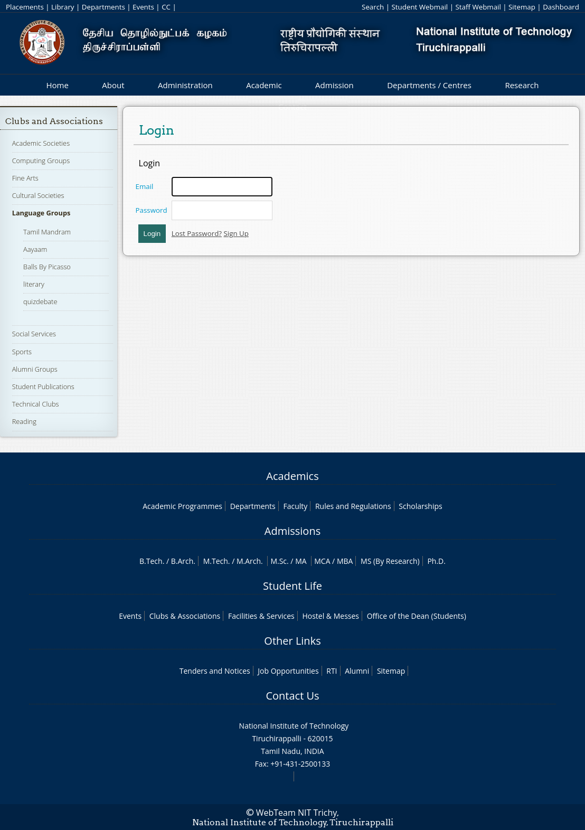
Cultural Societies (38, 195)
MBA (345, 561)
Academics (292, 476)
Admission (334, 85)
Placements (25, 7)
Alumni (357, 671)
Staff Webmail (478, 7)
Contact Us (292, 695)
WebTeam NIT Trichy (296, 812)
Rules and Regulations (353, 506)
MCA (322, 561)
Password (151, 210)
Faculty (295, 506)
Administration (185, 85)
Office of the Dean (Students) (416, 616)
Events (143, 7)
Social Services (34, 333)
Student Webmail (420, 7)
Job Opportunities (288, 671)
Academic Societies (41, 143)
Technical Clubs (35, 404)
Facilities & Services (261, 616)
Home (57, 85)
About (113, 85)
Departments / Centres (429, 85)
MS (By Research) (390, 561)
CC (166, 7)
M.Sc (278, 561)
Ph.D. (436, 561)
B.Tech (151, 561)
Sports (22, 351)
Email (145, 186)
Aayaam (35, 249)
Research (522, 85)
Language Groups (41, 213)
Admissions (292, 531)
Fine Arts (25, 178)
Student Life (292, 586)
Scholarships (420, 506)
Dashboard (561, 7)
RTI (331, 671)
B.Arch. (183, 561)
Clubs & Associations (185, 616)
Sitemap (521, 7)
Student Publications (43, 386)
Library (62, 7)
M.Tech (215, 561)
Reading (24, 421)
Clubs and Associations (54, 121)
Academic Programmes (182, 506)
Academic (263, 85)
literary (33, 284)
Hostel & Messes (330, 616)
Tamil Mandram (47, 232)
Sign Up (236, 233)
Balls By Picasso (47, 266)
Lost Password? (197, 233)
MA (300, 561)
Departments (103, 7)
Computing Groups (41, 160)
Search (373, 7)
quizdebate (40, 301)
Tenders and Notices (215, 671)
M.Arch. (250, 561)
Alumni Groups (35, 369)
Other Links (292, 641)
